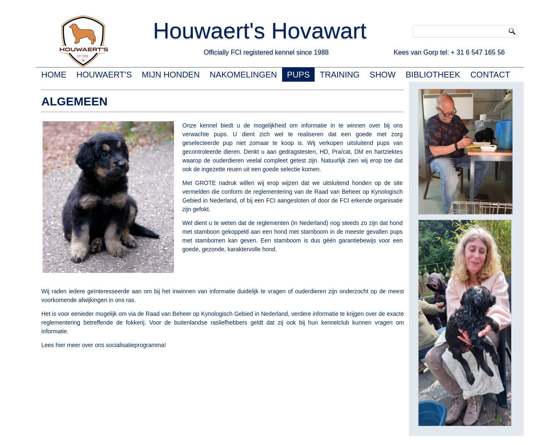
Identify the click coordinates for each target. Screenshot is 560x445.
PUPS (298, 74)
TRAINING (340, 74)
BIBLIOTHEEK (433, 74)
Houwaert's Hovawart (285, 30)
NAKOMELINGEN (243, 74)
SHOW (383, 74)
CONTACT (490, 74)
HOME (53, 74)
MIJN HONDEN (171, 74)
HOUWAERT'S (104, 74)
